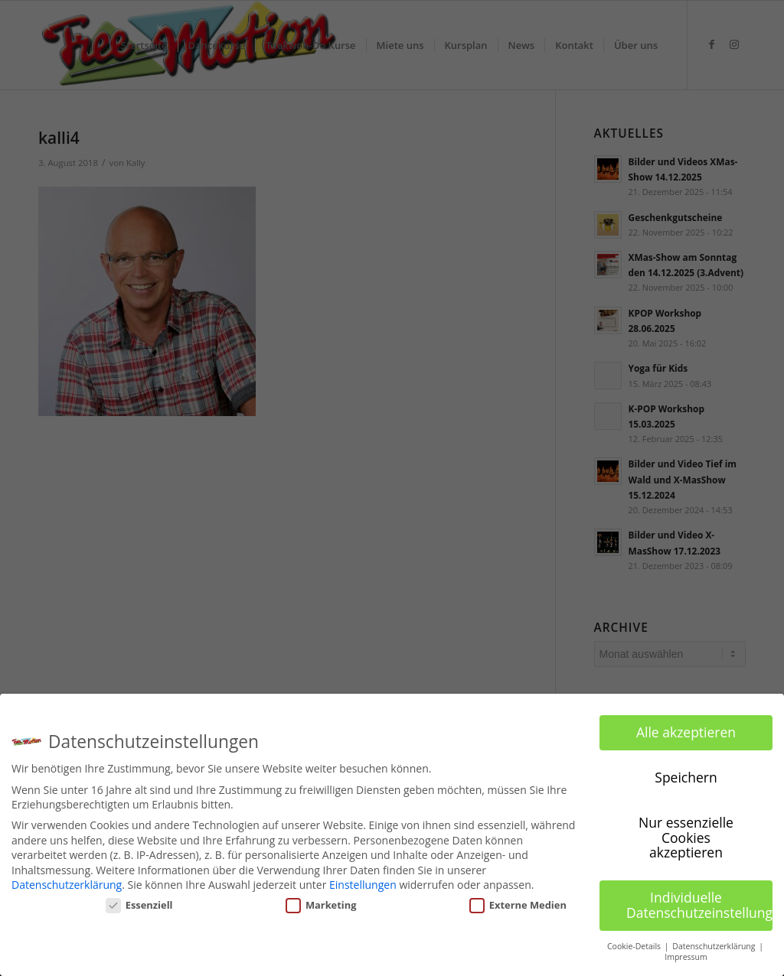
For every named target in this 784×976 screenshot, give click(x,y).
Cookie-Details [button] (635, 946)
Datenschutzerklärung (66, 884)
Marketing (321, 905)
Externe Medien (518, 905)
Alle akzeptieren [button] (686, 732)
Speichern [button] (686, 777)
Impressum (686, 957)
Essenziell (139, 905)
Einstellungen (363, 884)
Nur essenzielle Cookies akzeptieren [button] (686, 837)
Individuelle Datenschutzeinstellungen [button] (699, 905)
